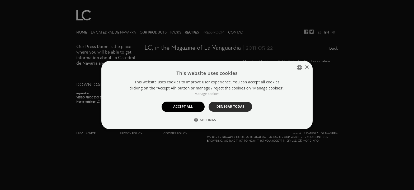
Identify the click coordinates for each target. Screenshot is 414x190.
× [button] (307, 67)
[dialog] (207, 95)
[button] (207, 119)
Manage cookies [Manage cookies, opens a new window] (207, 94)
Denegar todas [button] (230, 106)
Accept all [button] (183, 106)
